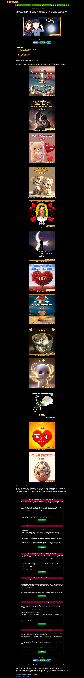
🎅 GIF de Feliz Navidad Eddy (23, 50)
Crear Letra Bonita (57, 1)
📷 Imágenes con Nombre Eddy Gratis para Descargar (27, 49)
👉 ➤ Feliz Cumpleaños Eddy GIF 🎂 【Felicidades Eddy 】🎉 (42, 499)
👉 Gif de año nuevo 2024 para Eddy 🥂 (42, 630)
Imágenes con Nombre (40, 1)
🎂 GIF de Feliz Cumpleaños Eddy (24, 54)
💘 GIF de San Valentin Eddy (23, 55)
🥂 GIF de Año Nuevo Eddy (23, 51)
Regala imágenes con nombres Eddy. (22, 676)
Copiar (49, 42)
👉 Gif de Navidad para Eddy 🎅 (42, 602)
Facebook (35, 42)
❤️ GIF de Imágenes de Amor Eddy (24, 53)
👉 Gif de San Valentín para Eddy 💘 (42, 577)
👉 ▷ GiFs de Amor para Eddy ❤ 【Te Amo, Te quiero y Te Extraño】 (42, 526)
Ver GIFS (42, 519)
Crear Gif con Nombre (49, 1)
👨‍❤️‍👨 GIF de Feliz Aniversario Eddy (24, 56)
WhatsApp (42, 42)
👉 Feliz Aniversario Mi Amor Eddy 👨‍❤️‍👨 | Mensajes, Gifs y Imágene (42, 553)
